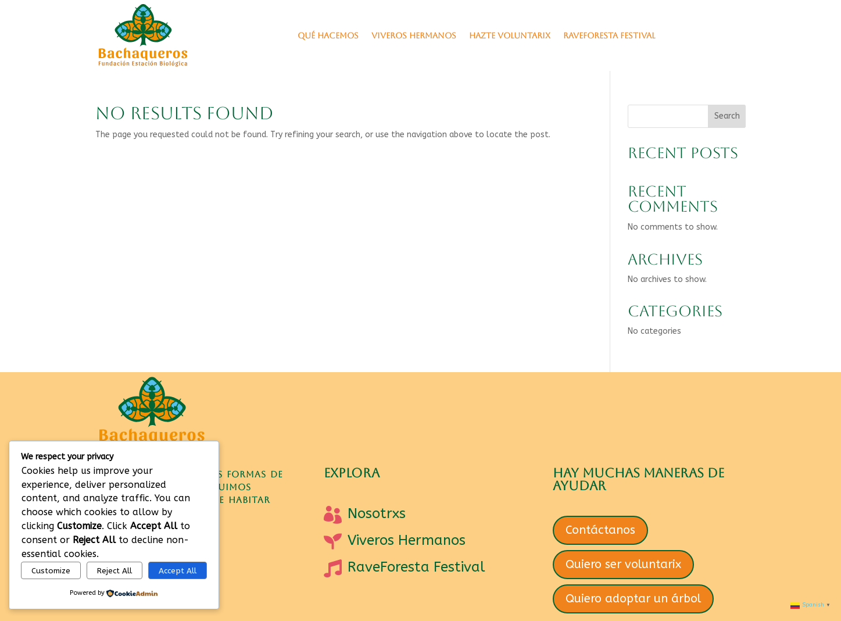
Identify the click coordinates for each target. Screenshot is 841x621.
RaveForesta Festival (609, 35)
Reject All (114, 570)
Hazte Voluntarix (509, 35)
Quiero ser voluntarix (623, 564)
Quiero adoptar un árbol (633, 598)
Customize (50, 570)
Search (727, 116)
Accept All (177, 570)
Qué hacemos (328, 35)
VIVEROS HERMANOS (413, 35)
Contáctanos (600, 530)
